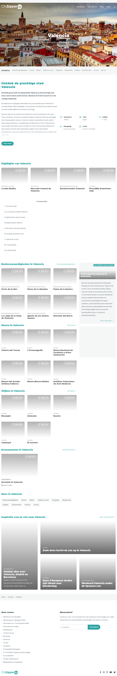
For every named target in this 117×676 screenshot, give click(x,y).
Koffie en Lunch (48, 70)
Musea (32, 70)
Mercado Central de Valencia (15, 228)
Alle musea (71, 325)
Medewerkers (8, 630)
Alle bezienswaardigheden (66, 264)
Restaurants (68, 70)
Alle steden (81, 7)
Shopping (59, 70)
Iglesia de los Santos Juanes (15, 217)
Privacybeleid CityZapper (11, 649)
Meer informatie (106, 320)
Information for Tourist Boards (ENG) (16, 623)
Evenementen (86, 70)
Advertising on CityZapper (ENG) (14, 620)
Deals (109, 7)
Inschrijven (94, 627)
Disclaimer (6, 646)
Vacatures (6, 639)
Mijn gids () (92, 7)
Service (103, 70)
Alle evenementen (69, 449)
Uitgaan (77, 70)
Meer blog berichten (107, 517)
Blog (102, 7)
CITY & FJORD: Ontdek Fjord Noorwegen (17, 652)
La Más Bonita (10, 250)
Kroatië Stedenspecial (10, 659)
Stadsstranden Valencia (13, 223)
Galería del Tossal (11, 239)
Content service (8, 633)
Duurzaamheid (8, 656)
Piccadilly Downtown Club (14, 234)
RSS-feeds (6, 636)
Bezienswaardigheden (19, 70)
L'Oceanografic (10, 245)
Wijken (38, 70)
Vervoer (96, 70)
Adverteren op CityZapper (12, 617)
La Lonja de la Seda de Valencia (16, 212)
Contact (6, 643)
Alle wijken (71, 391)
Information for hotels (11, 626)
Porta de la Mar (11, 206)
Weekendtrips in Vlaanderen (13, 662)
